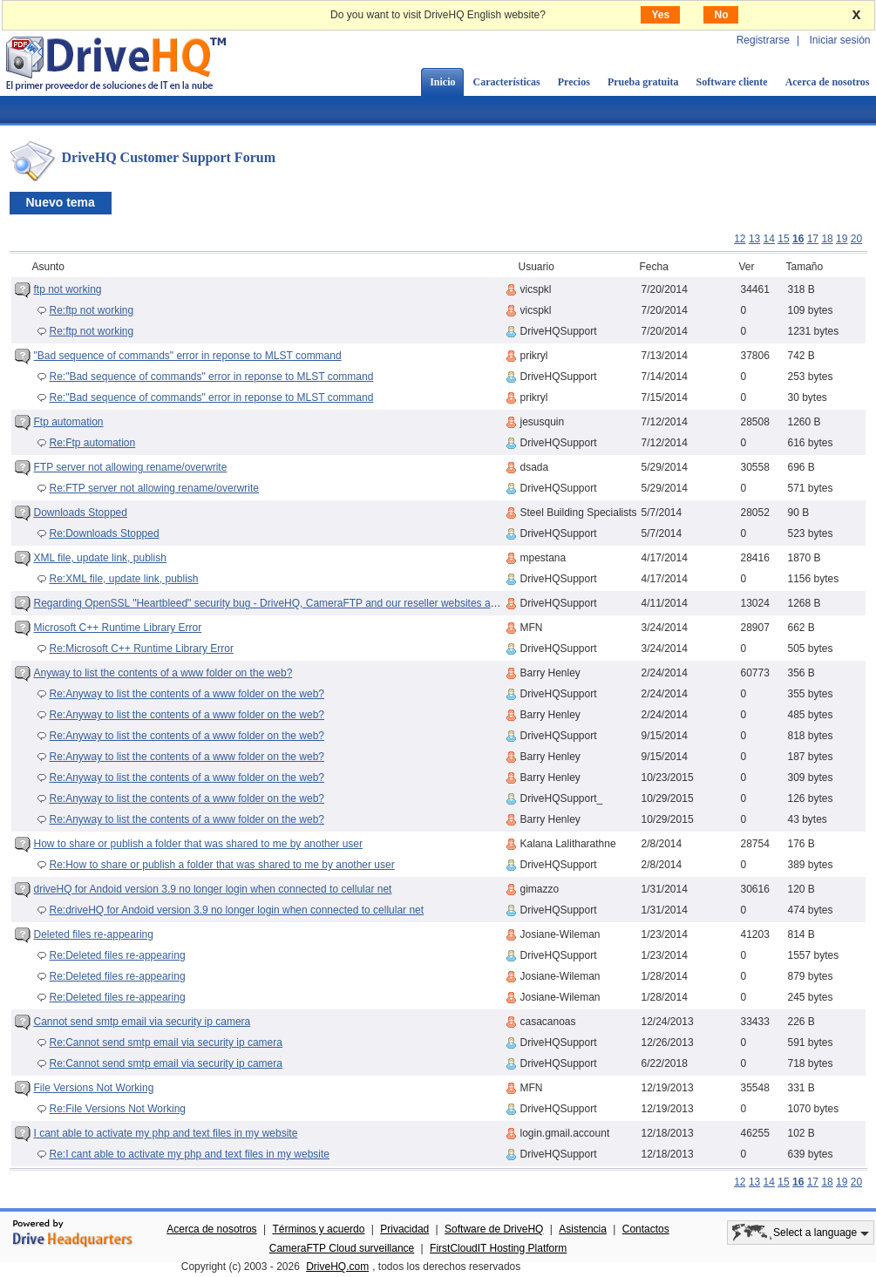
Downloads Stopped (80, 512)
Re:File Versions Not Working (118, 1109)
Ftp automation (69, 422)
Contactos (645, 1229)
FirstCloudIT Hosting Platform (498, 1248)
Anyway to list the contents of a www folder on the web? (163, 673)
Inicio (442, 82)
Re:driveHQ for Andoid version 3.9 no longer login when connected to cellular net (237, 910)
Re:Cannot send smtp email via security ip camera (166, 1042)
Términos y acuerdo (318, 1229)
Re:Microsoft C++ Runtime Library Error (142, 648)
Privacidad (404, 1229)
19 (841, 239)
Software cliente (732, 82)
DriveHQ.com (337, 1266)
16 (798, 239)
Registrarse (763, 40)
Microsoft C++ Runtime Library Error (118, 628)
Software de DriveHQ (494, 1229)
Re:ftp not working (92, 310)
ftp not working (68, 289)
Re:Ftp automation (93, 443)
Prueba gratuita (643, 82)
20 (856, 239)
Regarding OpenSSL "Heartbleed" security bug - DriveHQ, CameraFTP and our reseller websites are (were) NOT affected (315, 603)
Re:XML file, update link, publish (124, 579)
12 (739, 239)
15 (783, 239)
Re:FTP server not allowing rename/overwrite (155, 488)
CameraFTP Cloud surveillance (342, 1248)
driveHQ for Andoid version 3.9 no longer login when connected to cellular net (213, 889)
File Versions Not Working (94, 1088)
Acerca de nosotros (211, 1229)
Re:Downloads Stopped (105, 533)
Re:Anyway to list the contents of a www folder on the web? (187, 694)
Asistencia (583, 1229)
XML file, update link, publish (100, 558)
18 (826, 239)
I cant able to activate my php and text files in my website (166, 1133)
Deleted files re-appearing (93, 934)
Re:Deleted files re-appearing (118, 955)
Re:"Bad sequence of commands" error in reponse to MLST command (212, 376)
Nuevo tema (60, 202)
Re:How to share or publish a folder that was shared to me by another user (222, 865)
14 (769, 239)
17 (812, 239)
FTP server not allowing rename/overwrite (130, 467)
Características (506, 82)
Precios (574, 82)
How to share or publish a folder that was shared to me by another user (198, 844)
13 (754, 239)
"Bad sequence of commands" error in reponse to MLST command (188, 356)
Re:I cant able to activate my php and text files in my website (190, 1154)
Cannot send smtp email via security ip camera (142, 1021)
